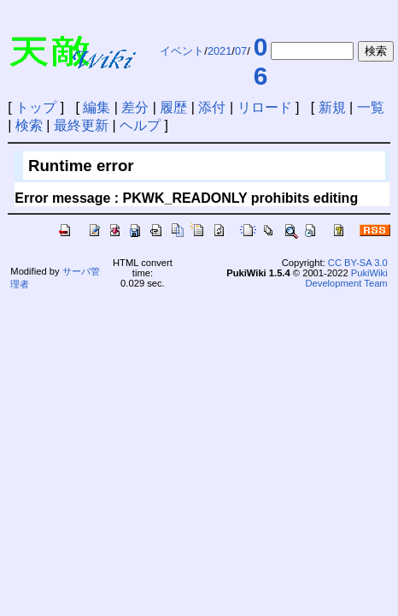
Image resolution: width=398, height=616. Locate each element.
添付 (211, 107)
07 (241, 50)
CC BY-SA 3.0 (358, 263)
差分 (135, 107)
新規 (332, 107)
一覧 (370, 107)
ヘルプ (140, 125)
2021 (219, 50)
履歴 (173, 107)
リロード (264, 107)
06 (261, 61)
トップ (35, 107)
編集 (96, 107)
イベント (182, 50)
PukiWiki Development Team (347, 278)
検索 (29, 125)
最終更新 (81, 125)
